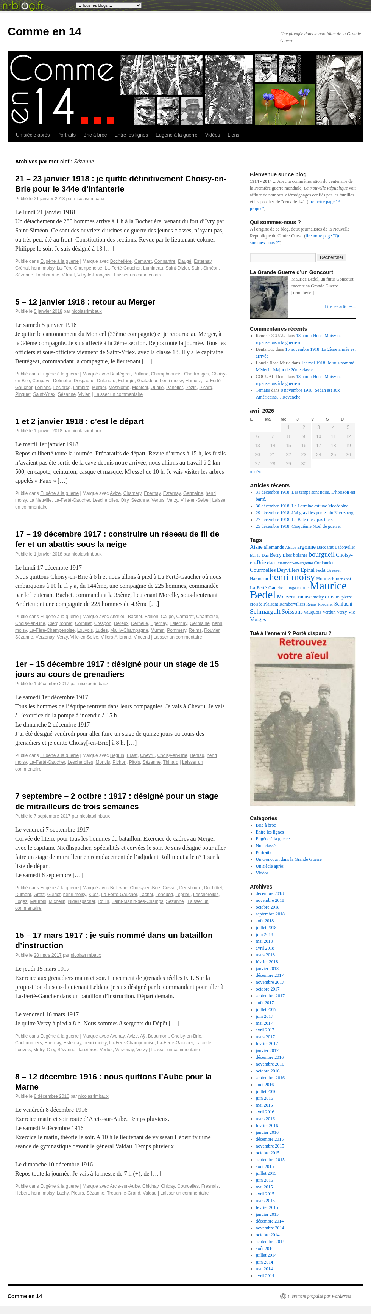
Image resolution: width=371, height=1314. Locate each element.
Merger (99, 387)
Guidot (54, 894)
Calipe (167, 616)
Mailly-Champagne (129, 630)
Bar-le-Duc (259, 555)
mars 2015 (265, 1200)
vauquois (312, 612)
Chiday (168, 1186)
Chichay (150, 1186)
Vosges (258, 619)
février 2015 (267, 1207)
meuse (305, 597)
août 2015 (265, 1166)
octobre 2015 (268, 1152)
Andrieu (117, 616)
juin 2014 (264, 1262)
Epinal (308, 570)
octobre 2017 (268, 989)
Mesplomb (119, 387)
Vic (351, 612)
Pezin (191, 387)
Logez (21, 901)
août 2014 (265, 1248)
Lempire (81, 387)
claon (272, 562)
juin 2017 (264, 1016)
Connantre (164, 261)
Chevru (147, 755)
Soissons (292, 611)
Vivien (84, 394)
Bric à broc (95, 135)
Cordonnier (324, 562)
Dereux (121, 623)
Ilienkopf (343, 578)
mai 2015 (264, 1187)
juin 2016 (264, 1098)
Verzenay (45, 637)
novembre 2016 (270, 1064)
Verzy (172, 500)
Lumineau (153, 268)
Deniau (197, 755)
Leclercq (61, 387)
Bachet (135, 616)
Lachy (63, 1193)
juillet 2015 (266, 1173)
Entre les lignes (131, 135)
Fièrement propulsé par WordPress (319, 1296)
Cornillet (83, 623)
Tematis (263, 390)
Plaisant (270, 604)
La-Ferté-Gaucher (123, 268)
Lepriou (182, 894)
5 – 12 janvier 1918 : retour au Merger (85, 301)
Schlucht (343, 604)
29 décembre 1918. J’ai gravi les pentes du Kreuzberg (305, 512)
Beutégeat (120, 374)
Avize (115, 493)
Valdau (149, 1193)
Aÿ (142, 1036)
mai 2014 (264, 1269)
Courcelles (188, 1186)
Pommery (176, 630)
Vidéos (212, 135)
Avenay (117, 1036)
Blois (287, 555)
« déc (255, 471)
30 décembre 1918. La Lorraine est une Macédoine (302, 506)
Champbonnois (166, 374)
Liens (233, 135)
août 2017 (265, 1002)
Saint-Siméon (204, 268)
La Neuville (40, 500)
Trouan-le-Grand (123, 1193)
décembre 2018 (270, 893)
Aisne (256, 547)
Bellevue (119, 887)
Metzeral (287, 596)
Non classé (266, 845)
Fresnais (210, 1186)
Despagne (84, 380)
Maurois (38, 901)
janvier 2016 (267, 1132)
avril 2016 (265, 1112)
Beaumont (158, 1036)
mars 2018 (265, 955)
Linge (291, 588)
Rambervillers (292, 604)
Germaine (193, 493)
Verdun (329, 612)
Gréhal (22, 268)
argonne (306, 546)
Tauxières (87, 1049)
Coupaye (41, 380)
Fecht (320, 570)
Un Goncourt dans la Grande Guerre (289, 859)
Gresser (333, 570)
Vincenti (142, 637)
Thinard (170, 762)
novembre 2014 (270, 1228)
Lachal (146, 894)
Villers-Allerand (116, 637)
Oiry (125, 500)
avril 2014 (265, 1275)
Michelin (57, 901)
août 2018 (265, 920)
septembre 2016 (270, 1077)
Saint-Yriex (44, 394)
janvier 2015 (267, 1214)
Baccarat (325, 547)
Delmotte (62, 380)
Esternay (202, 261)
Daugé (184, 261)
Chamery (132, 493)
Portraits (67, 135)
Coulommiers (28, 1043)
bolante (300, 555)
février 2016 (267, 1125)
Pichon (119, 762)
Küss (94, 894)
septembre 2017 (270, 995)
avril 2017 (265, 1030)
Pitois (134, 762)
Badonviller (345, 547)
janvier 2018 (267, 968)
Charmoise (207, 616)
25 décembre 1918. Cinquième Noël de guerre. (298, 526)
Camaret (143, 261)
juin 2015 (264, 1180)
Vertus (157, 500)
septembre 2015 (270, 1159)
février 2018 (267, 961)
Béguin (117, 755)
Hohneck (325, 578)
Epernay (152, 493)
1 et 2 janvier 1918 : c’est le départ (79, 421)
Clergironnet (60, 623)
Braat (132, 755)
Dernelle (139, 623)
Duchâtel (213, 887)
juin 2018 (264, 934)
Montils (103, 762)
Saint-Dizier (177, 268)
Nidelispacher (81, 901)
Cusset (169, 887)
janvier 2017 (267, 1050)
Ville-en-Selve (195, 500)
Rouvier (212, 630)
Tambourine (47, 275)
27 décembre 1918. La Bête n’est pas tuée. (294, 519)
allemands (274, 547)
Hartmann (259, 578)
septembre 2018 (270, 914)
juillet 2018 (266, 927)
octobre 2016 (268, 1071)
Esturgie (126, 380)
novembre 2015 (270, 1146)
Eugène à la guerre (177, 135)
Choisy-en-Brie (30, 623)
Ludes (101, 630)
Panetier (174, 387)
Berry (276, 555)
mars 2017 (265, 1036)
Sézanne (24, 275)
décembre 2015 (270, 1139)
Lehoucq (164, 894)
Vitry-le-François (93, 275)
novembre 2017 (270, 982)
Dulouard (106, 380)
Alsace (290, 547)
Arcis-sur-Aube (125, 1186)
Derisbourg (190, 887)
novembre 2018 (270, 900)
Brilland (140, 374)
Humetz (193, 380)
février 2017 (267, 1043)
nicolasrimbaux (89, 198)
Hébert (22, 1193)
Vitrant (68, 275)
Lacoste (203, 1043)
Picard (205, 387)
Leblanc (43, 387)
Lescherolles (105, 500)
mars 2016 (265, 1118)
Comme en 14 (44, 31)
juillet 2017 (266, 1009)
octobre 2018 (268, 907)
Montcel (140, 387)
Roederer (325, 604)
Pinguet (23, 394)
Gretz (39, 894)
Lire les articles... (340, 306)
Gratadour (147, 380)
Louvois (85, 630)
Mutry (38, 1049)
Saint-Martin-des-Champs (138, 901)
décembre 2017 (270, 975)
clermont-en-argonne (295, 562)
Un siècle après (33, 135)
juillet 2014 (266, 1255)
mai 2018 (264, 941)
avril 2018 (265, 948)
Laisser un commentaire (138, 275)
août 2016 (265, 1084)
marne (303, 587)
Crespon (102, 623)
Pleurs (77, 1193)
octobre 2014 (268, 1234)
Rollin (103, 901)
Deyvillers (288, 570)
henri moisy (42, 268)
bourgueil (322, 554)
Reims (195, 630)
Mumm (158, 630)
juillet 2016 (266, 1091)
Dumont (23, 894)
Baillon (151, 616)
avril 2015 (265, 1193)
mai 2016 (264, 1105)
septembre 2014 (270, 1241)
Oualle (157, 387)
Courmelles (263, 570)
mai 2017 (264, 1023)
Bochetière (121, 261)
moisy (318, 597)
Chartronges (196, 374)
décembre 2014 (270, 1221)
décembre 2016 (270, 1057)
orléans (332, 596)
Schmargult (265, 611)
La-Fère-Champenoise (79, 268)
